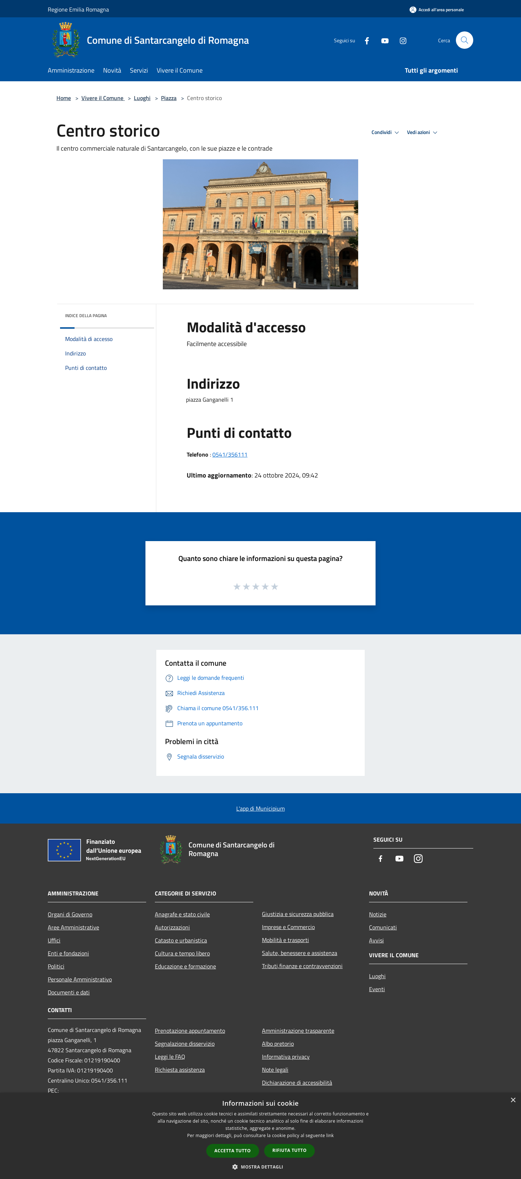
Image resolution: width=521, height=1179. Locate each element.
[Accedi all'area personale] (436, 9)
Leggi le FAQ (170, 1056)
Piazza (169, 98)
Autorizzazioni (172, 927)
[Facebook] (364, 40)
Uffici (54, 940)
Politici (56, 966)
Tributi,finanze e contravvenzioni (302, 966)
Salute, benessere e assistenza (299, 953)
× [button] (513, 1100)
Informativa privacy (286, 1056)
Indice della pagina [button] (86, 315)
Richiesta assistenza (180, 1069)
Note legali (275, 1069)
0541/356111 (229, 454)
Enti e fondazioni (68, 953)
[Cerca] (464, 40)
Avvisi (376, 940)
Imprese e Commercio (288, 927)
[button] (260, 1166)
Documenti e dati (69, 992)
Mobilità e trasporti (285, 940)
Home (63, 98)
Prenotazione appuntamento (190, 1030)
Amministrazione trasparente (298, 1030)
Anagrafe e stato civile (182, 914)
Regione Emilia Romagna (78, 9)
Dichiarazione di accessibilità (297, 1082)
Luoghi (142, 98)
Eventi (377, 989)
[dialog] (260, 1136)
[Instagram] (400, 40)
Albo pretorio (278, 1043)
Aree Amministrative (73, 927)
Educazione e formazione (185, 966)
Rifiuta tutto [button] (289, 1150)
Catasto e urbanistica (181, 940)
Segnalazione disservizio (185, 1043)
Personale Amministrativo (80, 979)
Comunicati (383, 927)
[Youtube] (382, 40)
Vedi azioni (423, 132)
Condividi (386, 132)
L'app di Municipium (260, 808)
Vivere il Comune (103, 98)
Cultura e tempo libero (182, 953)
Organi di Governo (70, 914)
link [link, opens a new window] (330, 1135)
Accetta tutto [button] (233, 1151)
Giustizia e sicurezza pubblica (298, 914)
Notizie (377, 914)
